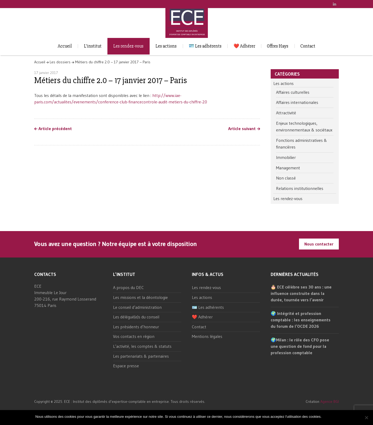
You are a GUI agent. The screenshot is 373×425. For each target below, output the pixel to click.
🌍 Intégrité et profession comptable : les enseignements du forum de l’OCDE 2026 (301, 320)
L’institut (93, 46)
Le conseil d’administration (137, 307)
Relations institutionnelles (299, 188)
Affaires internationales (297, 102)
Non (334, 416)
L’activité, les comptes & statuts (142, 346)
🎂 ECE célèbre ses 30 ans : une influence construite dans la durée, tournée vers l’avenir (301, 293)
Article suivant (242, 128)
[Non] (366, 417)
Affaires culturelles (292, 92)
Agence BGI (329, 401)
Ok (326, 416)
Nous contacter (318, 244)
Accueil (65, 46)
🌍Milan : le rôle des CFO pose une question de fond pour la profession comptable (300, 346)
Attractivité (286, 112)
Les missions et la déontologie (140, 297)
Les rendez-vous (128, 46)
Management (288, 167)
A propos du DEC (128, 287)
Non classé (286, 178)
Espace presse (126, 365)
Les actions (166, 46)
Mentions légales (207, 336)
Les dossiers (60, 62)
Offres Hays (277, 46)
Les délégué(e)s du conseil (136, 316)
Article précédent (55, 128)
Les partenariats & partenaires (141, 356)
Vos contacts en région (133, 336)
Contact (307, 46)
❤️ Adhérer (244, 46)
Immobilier (286, 157)
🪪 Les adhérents (205, 46)
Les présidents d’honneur (136, 326)
